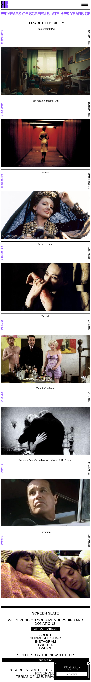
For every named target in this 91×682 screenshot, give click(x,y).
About (45, 635)
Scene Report (2, 109)
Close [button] (88, 663)
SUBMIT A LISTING (45, 638)
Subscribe (71, 674)
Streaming (2, 325)
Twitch (46, 648)
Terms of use (29, 677)
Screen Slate (45, 613)
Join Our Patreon (45, 628)
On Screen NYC (2, 37)
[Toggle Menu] (85, 4)
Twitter (45, 645)
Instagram (45, 641)
